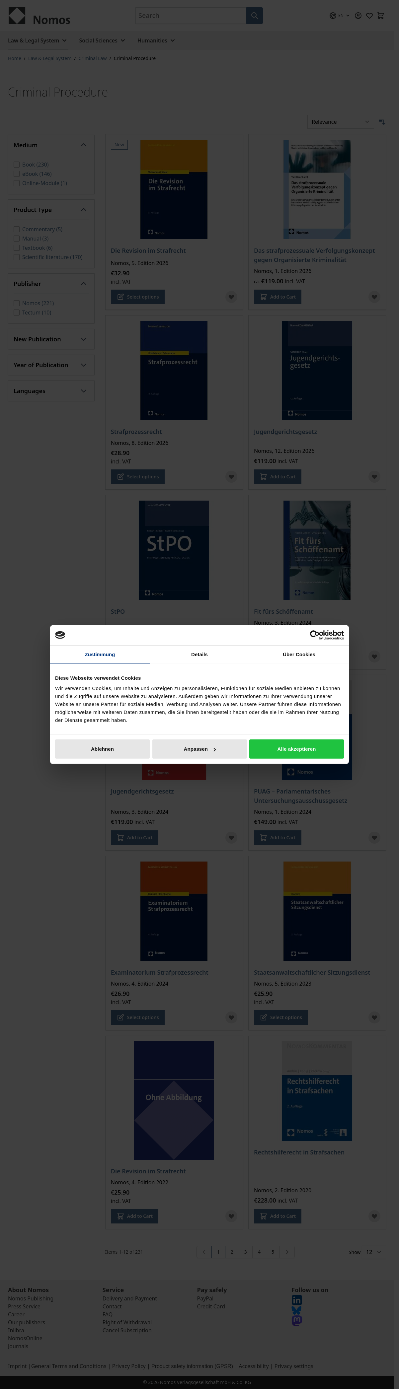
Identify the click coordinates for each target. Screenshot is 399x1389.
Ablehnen (102, 749)
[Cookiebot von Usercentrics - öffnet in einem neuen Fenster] (315, 635)
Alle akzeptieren (297, 749)
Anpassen (200, 749)
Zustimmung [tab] (100, 654)
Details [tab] (199, 654)
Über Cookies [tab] (299, 654)
